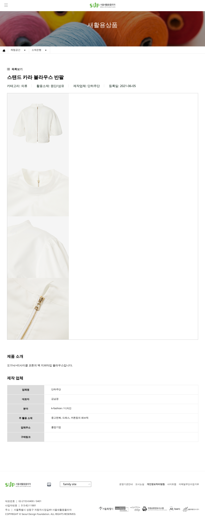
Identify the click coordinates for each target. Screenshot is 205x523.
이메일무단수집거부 (189, 484)
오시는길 (139, 484)
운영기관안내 (126, 484)
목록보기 (17, 69)
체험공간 (15, 49)
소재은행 (36, 49)
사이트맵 (171, 484)
